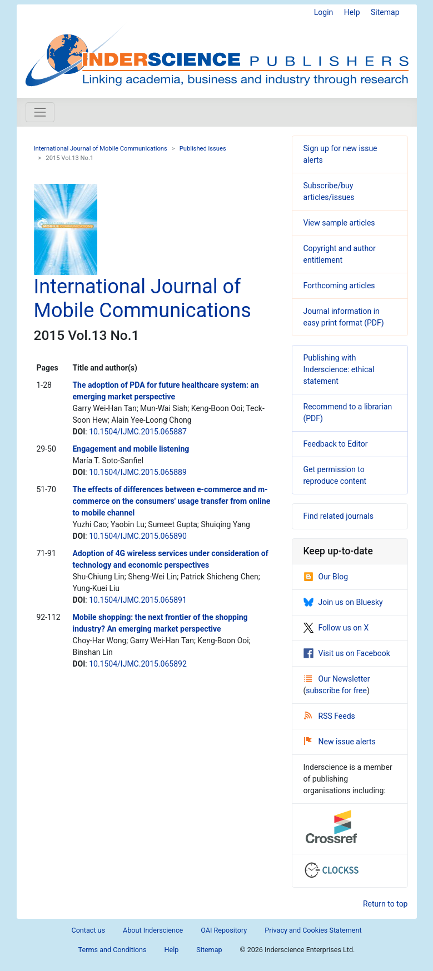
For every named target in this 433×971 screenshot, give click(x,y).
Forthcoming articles (339, 285)
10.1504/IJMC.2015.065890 (138, 536)
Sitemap (385, 12)
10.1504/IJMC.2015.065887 (138, 431)
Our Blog (326, 576)
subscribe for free (336, 690)
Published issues (203, 148)
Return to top (385, 903)
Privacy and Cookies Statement (313, 930)
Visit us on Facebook (346, 653)
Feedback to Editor (335, 443)
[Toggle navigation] (40, 112)
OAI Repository (224, 930)
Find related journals (338, 516)
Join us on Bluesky (343, 602)
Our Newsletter (337, 678)
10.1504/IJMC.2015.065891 (138, 599)
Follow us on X (336, 627)
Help (352, 12)
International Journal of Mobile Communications (100, 148)
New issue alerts (340, 741)
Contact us (88, 930)
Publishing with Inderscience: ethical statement (339, 369)
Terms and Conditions (112, 949)
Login (324, 12)
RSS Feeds (329, 716)
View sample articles (339, 222)
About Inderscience (153, 930)
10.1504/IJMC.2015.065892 (138, 663)
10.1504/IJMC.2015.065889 (138, 472)
